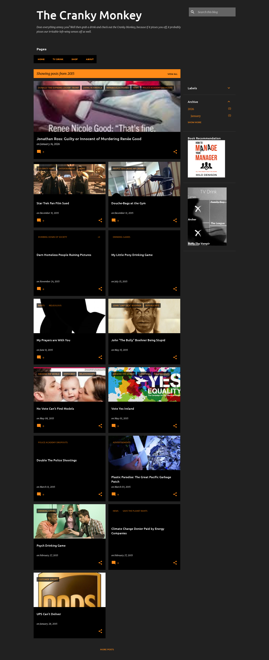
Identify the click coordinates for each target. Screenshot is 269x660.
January (196, 116)
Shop (73, 59)
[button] (175, 152)
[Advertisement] (209, 312)
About (88, 59)
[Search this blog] (216, 11)
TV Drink (57, 59)
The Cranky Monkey (89, 15)
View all (172, 74)
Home (40, 59)
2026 (191, 109)
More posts (107, 649)
